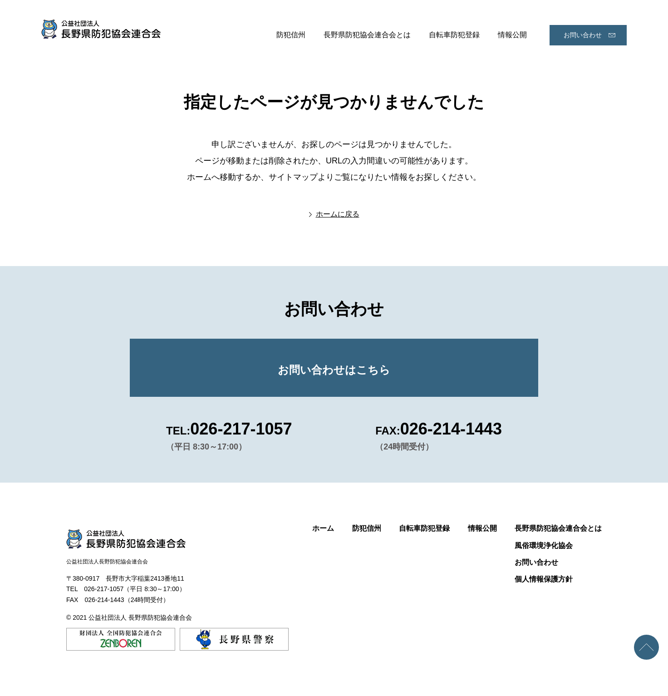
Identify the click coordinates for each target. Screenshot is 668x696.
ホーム (323, 528)
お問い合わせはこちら (334, 370)
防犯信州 (290, 35)
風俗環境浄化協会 (544, 545)
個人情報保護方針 (544, 579)
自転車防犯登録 (454, 35)
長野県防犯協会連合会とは (367, 35)
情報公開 (512, 35)
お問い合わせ (583, 35)
